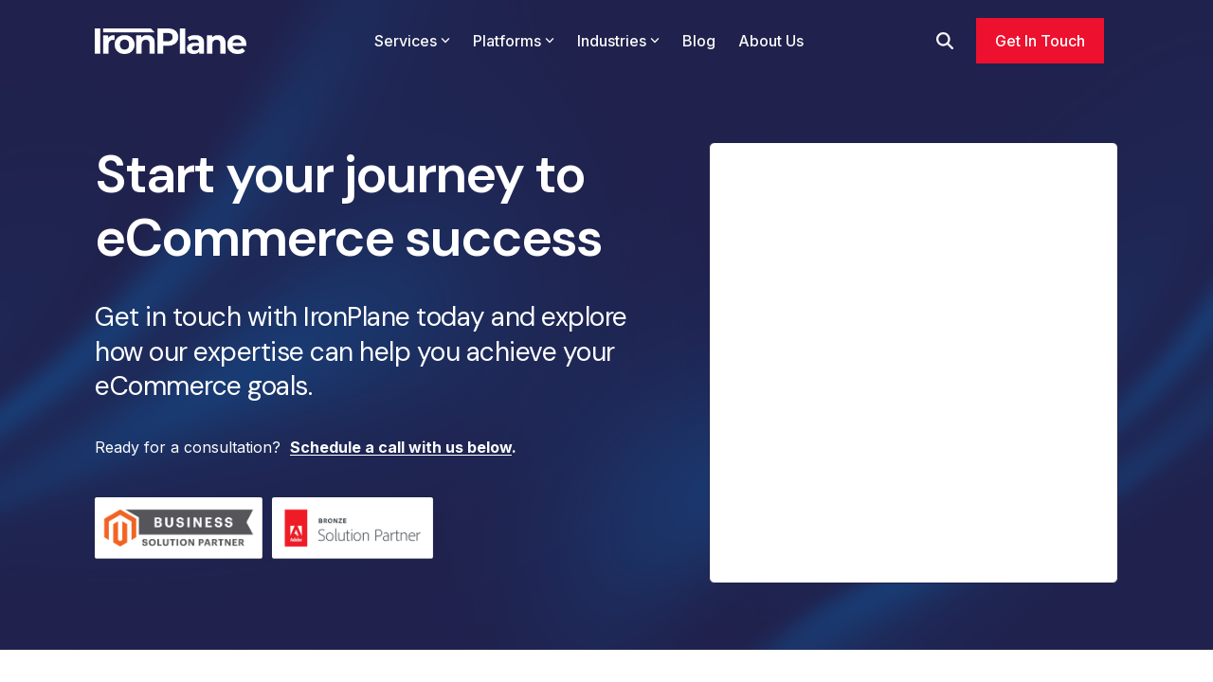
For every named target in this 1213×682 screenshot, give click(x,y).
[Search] (944, 40)
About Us (771, 40)
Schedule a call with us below (401, 447)
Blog (698, 40)
